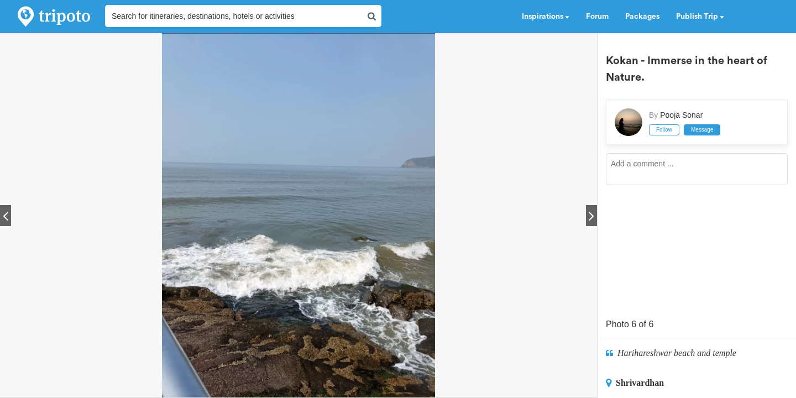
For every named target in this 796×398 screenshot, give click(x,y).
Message (702, 130)
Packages (642, 16)
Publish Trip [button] (700, 16)
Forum (597, 16)
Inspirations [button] (545, 16)
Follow (664, 130)
